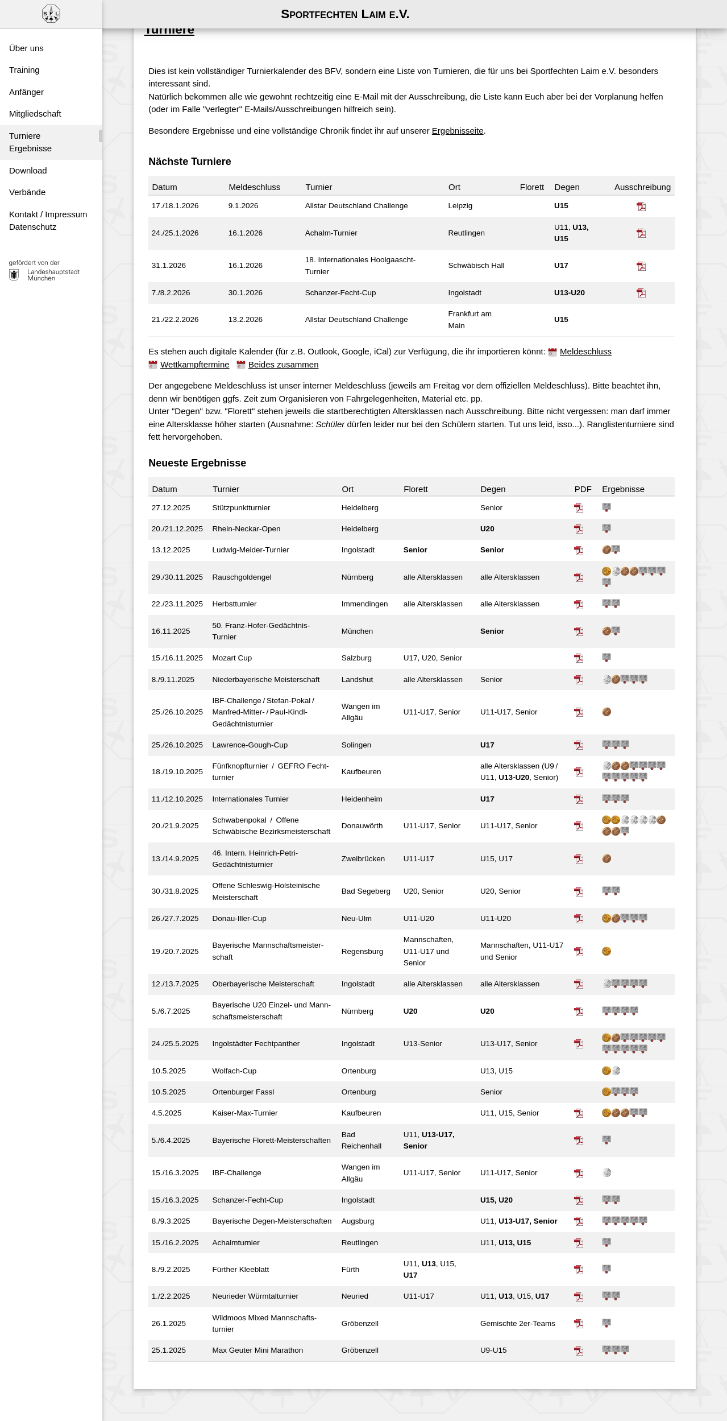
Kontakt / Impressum (48, 214)
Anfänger (26, 92)
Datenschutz (32, 227)
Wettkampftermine (197, 359)
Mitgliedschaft (35, 113)
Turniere (24, 136)
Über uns (26, 48)
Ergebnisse (30, 148)
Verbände (27, 192)
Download (28, 170)
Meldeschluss (588, 347)
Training (24, 70)
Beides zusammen (286, 359)
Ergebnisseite (461, 125)
